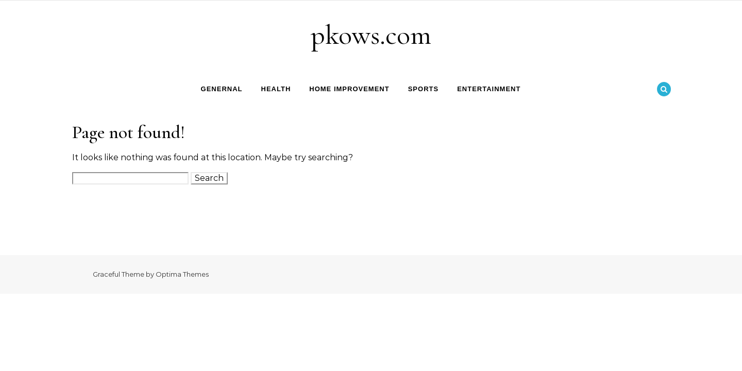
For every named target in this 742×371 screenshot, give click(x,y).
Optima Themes (182, 274)
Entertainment (488, 89)
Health (276, 89)
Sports (423, 89)
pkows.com (371, 35)
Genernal (222, 89)
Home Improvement (349, 89)
